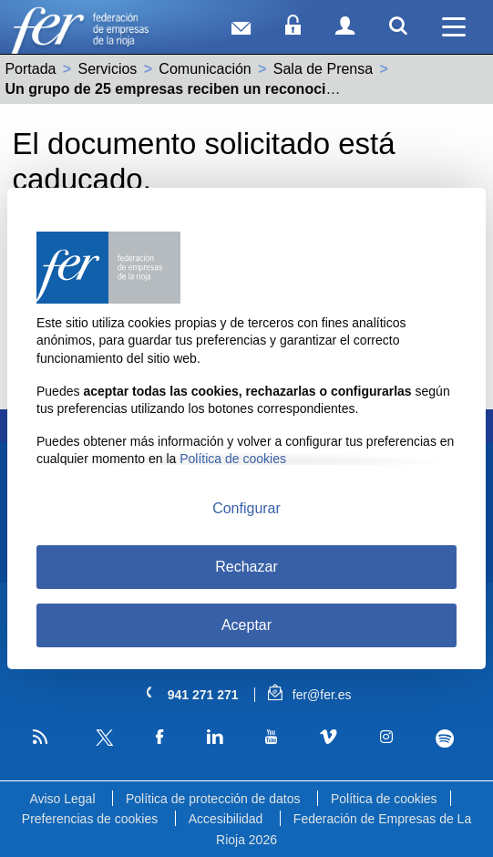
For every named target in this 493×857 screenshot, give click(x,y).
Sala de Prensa (323, 69)
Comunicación (205, 69)
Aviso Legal (62, 798)
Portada (30, 69)
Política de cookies (384, 798)
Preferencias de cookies (90, 818)
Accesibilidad (226, 818)
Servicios (107, 69)
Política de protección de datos (213, 798)
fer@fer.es (309, 694)
